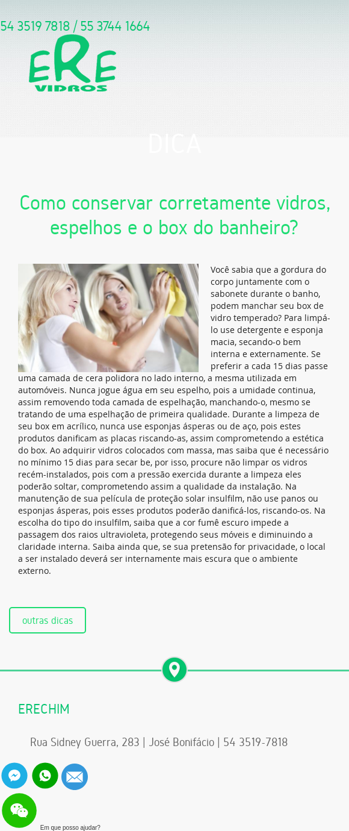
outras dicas (47, 620)
